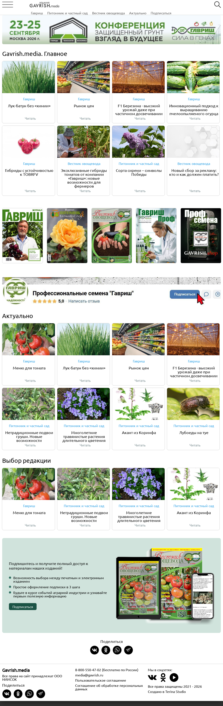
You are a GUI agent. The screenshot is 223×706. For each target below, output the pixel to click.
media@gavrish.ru (89, 680)
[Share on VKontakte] (94, 655)
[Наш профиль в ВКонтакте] (152, 685)
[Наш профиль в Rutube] (174, 685)
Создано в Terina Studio (167, 696)
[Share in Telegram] (128, 655)
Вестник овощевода (128, 5)
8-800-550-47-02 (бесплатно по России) (106, 674)
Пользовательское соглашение (100, 685)
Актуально (158, 5)
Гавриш (57, 5)
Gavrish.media (16, 675)
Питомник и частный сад (88, 5)
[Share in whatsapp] (117, 655)
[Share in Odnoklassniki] (105, 655)
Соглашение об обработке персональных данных (109, 692)
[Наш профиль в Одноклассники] (163, 685)
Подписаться (181, 5)
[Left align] (31, 4)
